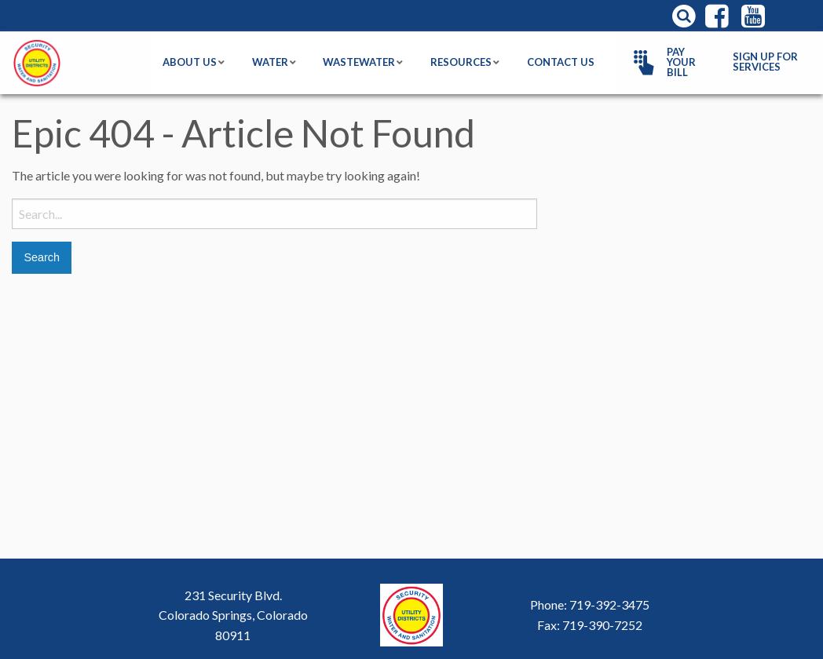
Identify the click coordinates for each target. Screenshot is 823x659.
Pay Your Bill (662, 62)
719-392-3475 (609, 604)
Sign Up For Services (765, 61)
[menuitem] (668, 63)
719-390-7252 (602, 624)
